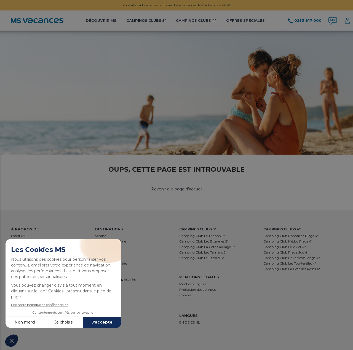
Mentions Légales (192, 284)
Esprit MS (18, 236)
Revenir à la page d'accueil (176, 189)
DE (188, 322)
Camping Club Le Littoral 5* (201, 258)
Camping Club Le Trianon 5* (202, 236)
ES (193, 322)
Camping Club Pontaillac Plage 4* (291, 236)
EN (182, 322)
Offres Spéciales (245, 20)
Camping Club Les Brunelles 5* (203, 241)
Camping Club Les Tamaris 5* (203, 252)
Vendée (100, 236)
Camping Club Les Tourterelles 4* (289, 263)
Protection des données (197, 289)
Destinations (109, 229)
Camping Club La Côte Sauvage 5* (207, 247)
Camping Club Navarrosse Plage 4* (291, 258)
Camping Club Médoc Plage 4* (288, 241)
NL (198, 322)
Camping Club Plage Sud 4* (286, 252)
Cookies (185, 295)
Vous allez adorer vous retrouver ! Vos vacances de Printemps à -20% (176, 5)
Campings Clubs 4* (196, 20)
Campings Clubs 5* (146, 20)
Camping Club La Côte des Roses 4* (291, 269)
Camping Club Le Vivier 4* (284, 247)
